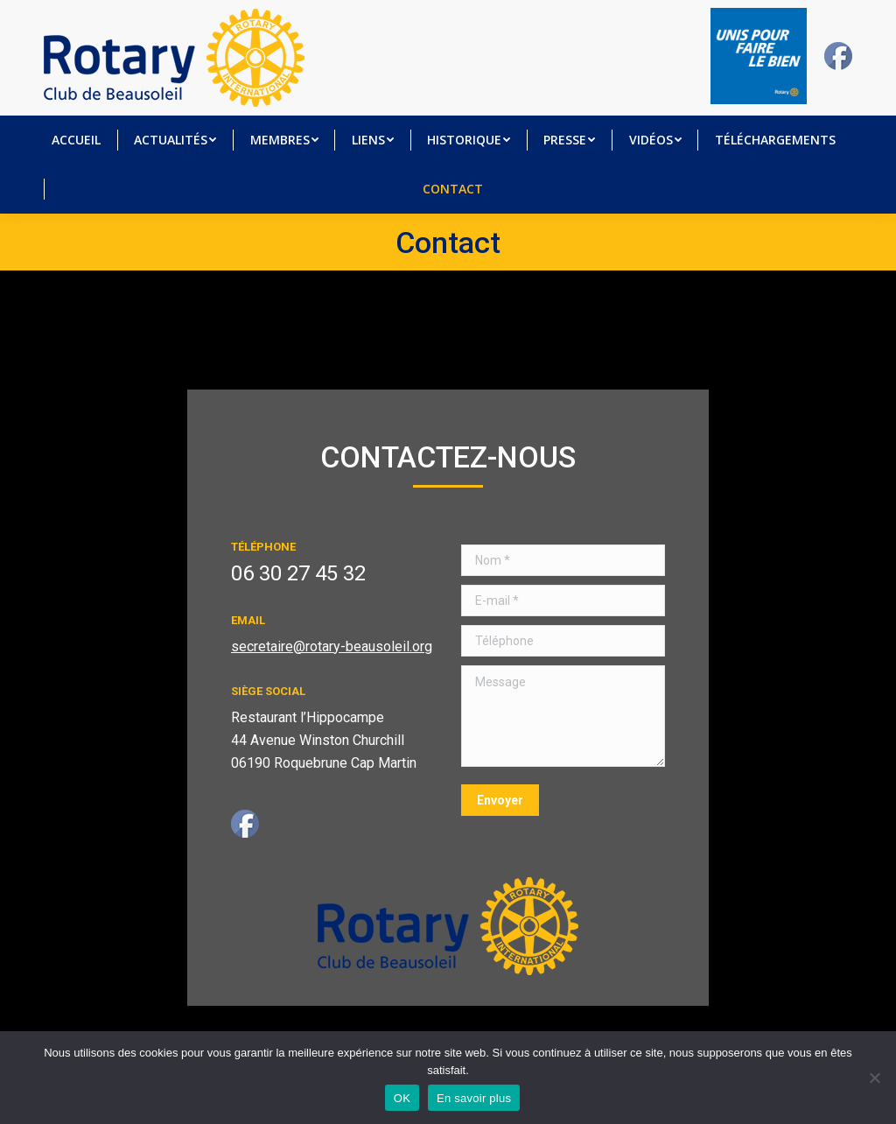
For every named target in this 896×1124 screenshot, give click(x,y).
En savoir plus (474, 1098)
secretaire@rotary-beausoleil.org (331, 646)
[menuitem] (76, 140)
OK (402, 1098)
